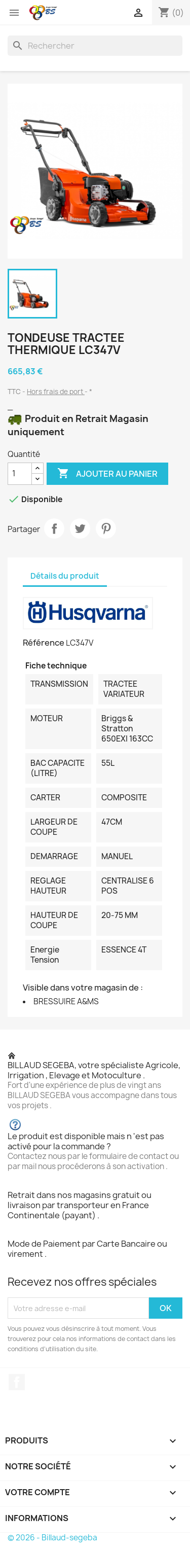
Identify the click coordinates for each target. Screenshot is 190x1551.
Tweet (80, 528)
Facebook (17, 1382)
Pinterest (106, 528)
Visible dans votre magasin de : (83, 987)
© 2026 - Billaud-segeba (52, 1537)
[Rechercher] (95, 46)
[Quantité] (20, 474)
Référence (43, 643)
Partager (54, 528)
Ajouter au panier (107, 473)
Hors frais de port (56, 391)
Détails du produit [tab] (64, 576)
